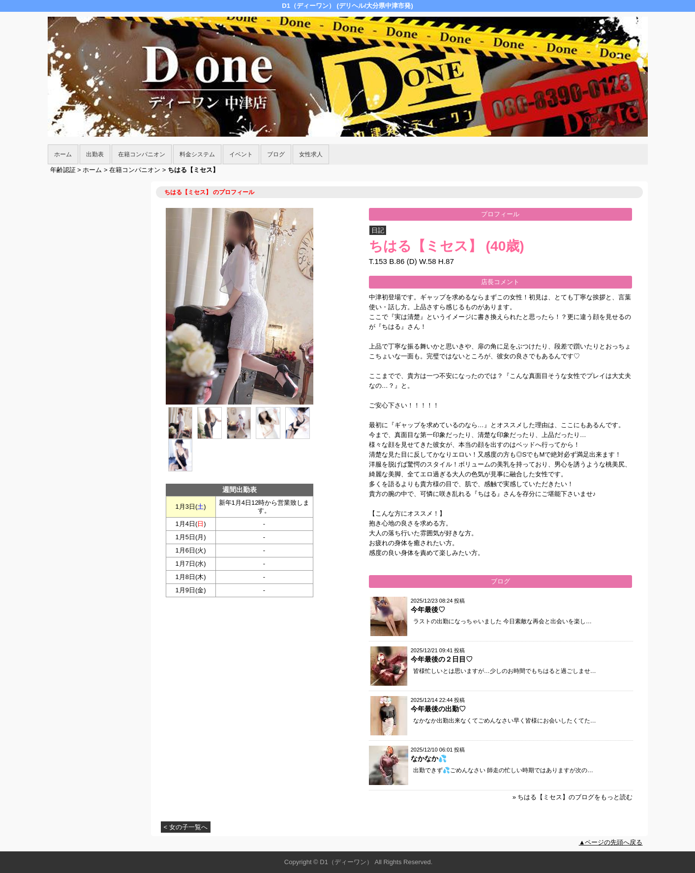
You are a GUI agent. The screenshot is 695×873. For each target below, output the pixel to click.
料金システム (197, 154)
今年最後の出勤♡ (438, 709)
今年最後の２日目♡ (442, 659)
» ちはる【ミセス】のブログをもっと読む (573, 797)
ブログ (276, 154)
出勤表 (95, 154)
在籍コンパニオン (141, 154)
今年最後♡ (428, 609)
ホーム (63, 154)
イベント (241, 154)
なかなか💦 (429, 758)
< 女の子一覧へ (186, 827)
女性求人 (311, 154)
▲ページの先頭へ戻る (611, 842)
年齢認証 (63, 170)
